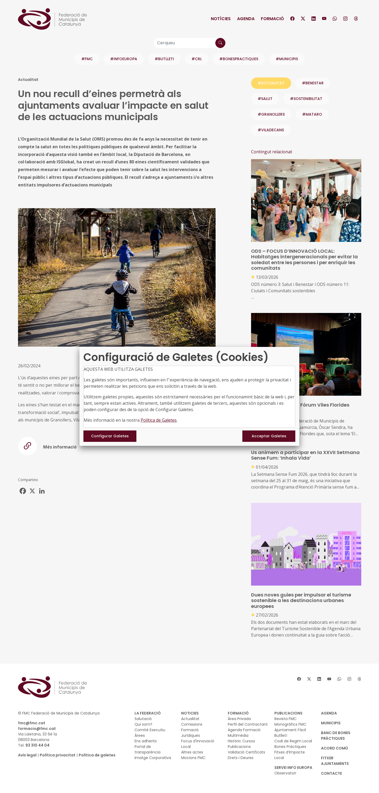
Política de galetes (97, 755)
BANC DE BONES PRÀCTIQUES (335, 735)
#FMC (87, 59)
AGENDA (329, 713)
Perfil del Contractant (248, 724)
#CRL (196, 59)
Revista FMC (285, 718)
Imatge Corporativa (153, 757)
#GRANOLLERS (271, 114)
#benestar (313, 83)
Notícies (221, 19)
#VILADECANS (271, 130)
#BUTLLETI (164, 59)
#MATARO (312, 114)
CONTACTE (331, 773)
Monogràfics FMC (290, 724)
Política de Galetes (159, 420)
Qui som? (143, 724)
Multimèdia (238, 735)
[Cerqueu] (189, 43)
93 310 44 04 (37, 745)
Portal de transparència (147, 749)
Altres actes (192, 752)
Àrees (140, 735)
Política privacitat (57, 755)
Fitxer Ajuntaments (335, 760)
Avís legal (27, 755)
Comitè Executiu (150, 730)
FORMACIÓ (238, 713)
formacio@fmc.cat (37, 728)
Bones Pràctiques (290, 746)
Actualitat (190, 718)
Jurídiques (190, 735)
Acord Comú (334, 748)
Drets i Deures (240, 757)
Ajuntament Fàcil (290, 730)
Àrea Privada (239, 718)
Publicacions (239, 746)
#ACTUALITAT (271, 83)
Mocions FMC (193, 757)
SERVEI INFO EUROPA (293, 767)
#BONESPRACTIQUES (238, 59)
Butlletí (280, 735)
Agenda (246, 19)
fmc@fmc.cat (31, 723)
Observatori (285, 773)
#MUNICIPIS (287, 59)
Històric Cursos (241, 741)
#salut (265, 98)
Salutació (143, 718)
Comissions (191, 724)
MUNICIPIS (331, 723)
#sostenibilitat (306, 98)
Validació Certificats (246, 752)
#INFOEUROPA (123, 59)
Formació (272, 19)
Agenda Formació (244, 730)
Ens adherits (146, 741)
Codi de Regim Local (293, 741)
